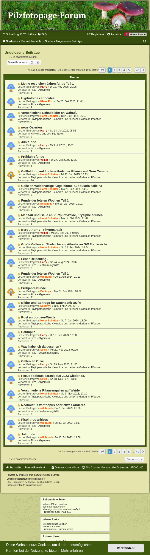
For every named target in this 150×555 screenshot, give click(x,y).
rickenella (46, 203)
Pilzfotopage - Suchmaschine (58, 529)
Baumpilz (28, 332)
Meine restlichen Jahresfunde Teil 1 (47, 83)
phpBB (22, 475)
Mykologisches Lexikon (55, 524)
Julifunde (28, 434)
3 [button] (119, 70)
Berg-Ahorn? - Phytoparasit (41, 229)
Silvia (43, 349)
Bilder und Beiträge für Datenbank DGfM (51, 302)
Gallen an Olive (32, 361)
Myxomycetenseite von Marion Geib (61, 509)
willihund (46, 276)
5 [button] (129, 70)
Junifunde (28, 142)
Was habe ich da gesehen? (41, 346)
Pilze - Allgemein (40, 89)
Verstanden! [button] (126, 548)
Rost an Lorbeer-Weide (38, 317)
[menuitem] (42, 34)
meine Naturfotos (52, 526)
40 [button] (137, 70)
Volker (44, 159)
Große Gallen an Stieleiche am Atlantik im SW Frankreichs (64, 244)
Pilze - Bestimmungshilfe (45, 265)
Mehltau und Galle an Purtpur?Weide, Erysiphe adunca (62, 215)
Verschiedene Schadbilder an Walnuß (49, 113)
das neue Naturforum (54, 506)
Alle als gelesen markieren (42, 70)
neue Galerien (31, 127)
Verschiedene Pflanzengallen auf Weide (50, 390)
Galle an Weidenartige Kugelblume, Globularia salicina (61, 186)
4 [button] (124, 70)
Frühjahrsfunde (32, 156)
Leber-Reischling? (34, 259)
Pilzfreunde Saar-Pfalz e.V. (57, 512)
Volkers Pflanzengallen (55, 504)
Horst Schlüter (49, 116)
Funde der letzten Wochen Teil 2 (45, 200)
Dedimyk (45, 291)
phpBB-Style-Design (49, 482)
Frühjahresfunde (33, 288)
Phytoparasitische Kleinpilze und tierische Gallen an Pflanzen (66, 119)
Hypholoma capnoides (38, 98)
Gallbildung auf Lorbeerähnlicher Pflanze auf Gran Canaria (64, 171)
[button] (102, 70)
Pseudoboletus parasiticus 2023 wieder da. (53, 376)
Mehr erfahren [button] (72, 550)
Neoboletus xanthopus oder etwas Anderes (53, 405)
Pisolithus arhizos (34, 419)
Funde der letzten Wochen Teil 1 (45, 273)
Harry (43, 86)
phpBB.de (40, 479)
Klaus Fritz (47, 101)
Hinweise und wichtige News (47, 133)
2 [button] (114, 70)
